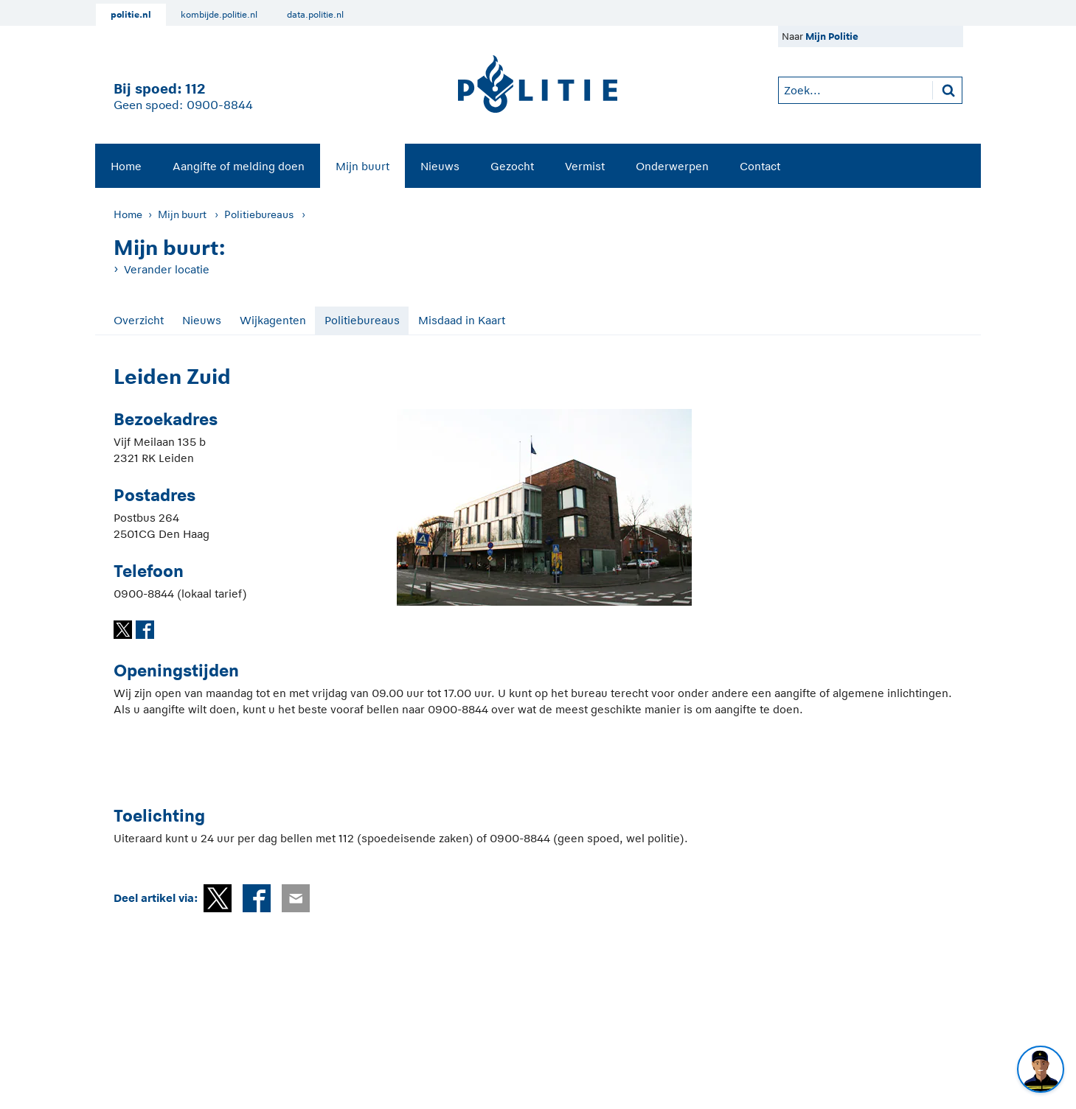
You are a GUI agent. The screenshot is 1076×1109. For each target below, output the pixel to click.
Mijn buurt (362, 166)
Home (126, 166)
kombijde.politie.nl (219, 15)
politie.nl (131, 15)
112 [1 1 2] (195, 89)
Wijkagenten (273, 320)
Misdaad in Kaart (461, 320)
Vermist (585, 166)
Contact (760, 166)
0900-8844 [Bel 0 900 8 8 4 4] (220, 105)
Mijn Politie (831, 36)
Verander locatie (166, 269)
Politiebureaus (259, 214)
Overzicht (139, 320)
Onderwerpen (672, 166)
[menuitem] (126, 166)
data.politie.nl (315, 15)
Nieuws (439, 166)
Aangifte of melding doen (239, 166)
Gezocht (512, 166)
